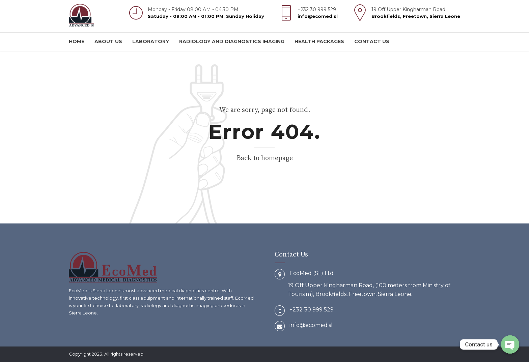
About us (108, 41)
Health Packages (319, 41)
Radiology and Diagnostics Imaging (231, 41)
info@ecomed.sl (311, 325)
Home (76, 41)
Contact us (371, 41)
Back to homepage (264, 158)
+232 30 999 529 (311, 309)
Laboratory (150, 41)
